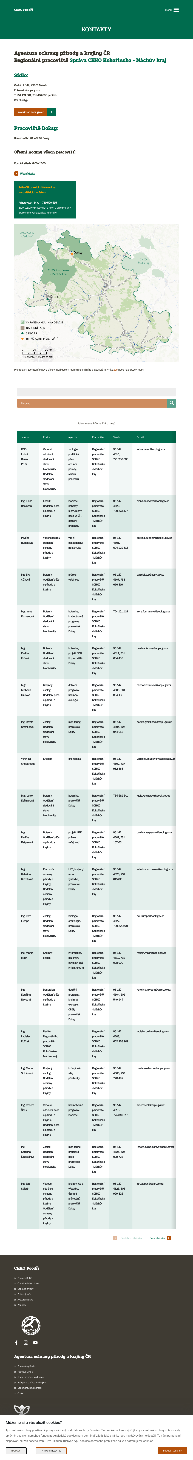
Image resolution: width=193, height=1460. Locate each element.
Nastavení (16, 1451)
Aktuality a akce (25, 1299)
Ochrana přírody (25, 1288)
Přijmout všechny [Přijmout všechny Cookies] (172, 1451)
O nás (20, 1393)
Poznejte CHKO (25, 1278)
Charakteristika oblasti (28, 1283)
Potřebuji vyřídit (25, 1294)
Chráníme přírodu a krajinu (31, 1377)
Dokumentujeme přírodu (30, 1387)
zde (115, 369)
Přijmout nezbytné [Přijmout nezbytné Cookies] (51, 1451)
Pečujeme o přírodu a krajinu (32, 1382)
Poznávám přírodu (26, 1366)
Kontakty (22, 1304)
